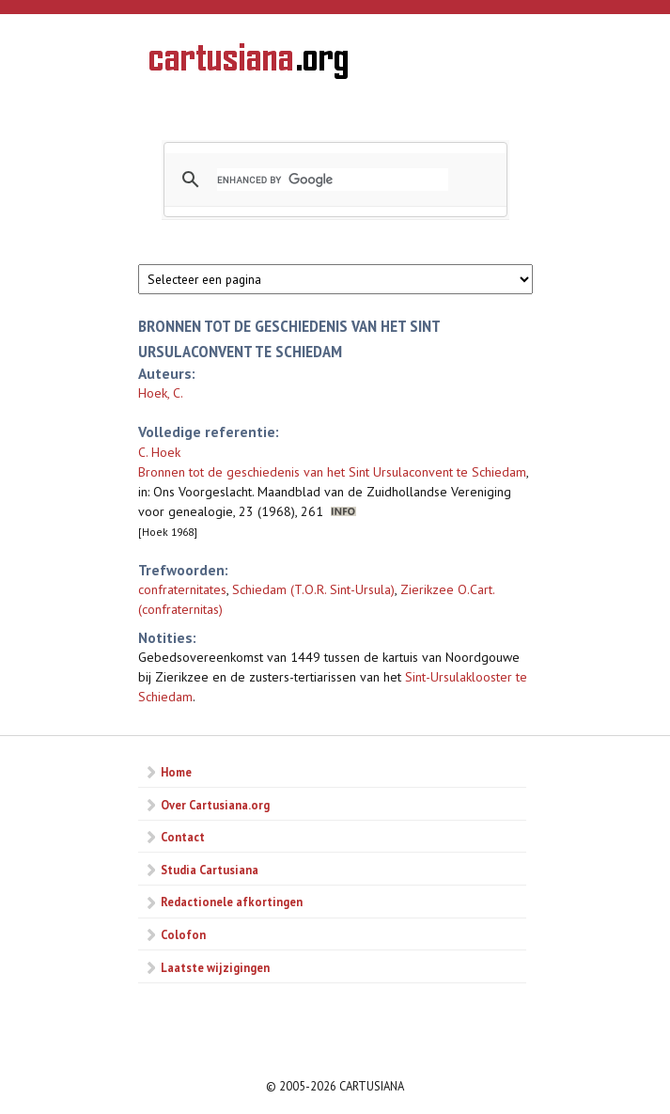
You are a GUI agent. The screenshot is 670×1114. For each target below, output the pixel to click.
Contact (183, 836)
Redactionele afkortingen (232, 901)
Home (176, 771)
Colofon (183, 934)
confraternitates (182, 589)
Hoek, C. (160, 392)
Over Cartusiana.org (215, 804)
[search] (332, 179)
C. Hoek (159, 452)
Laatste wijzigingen (215, 967)
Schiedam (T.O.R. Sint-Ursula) (313, 589)
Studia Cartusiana (209, 869)
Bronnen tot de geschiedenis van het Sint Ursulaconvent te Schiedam (332, 471)
